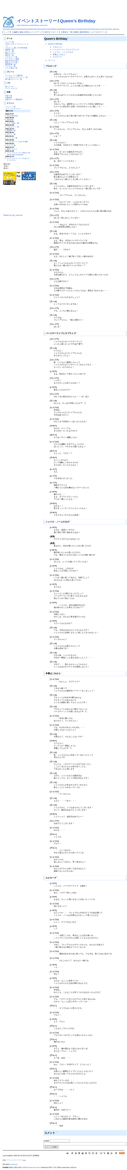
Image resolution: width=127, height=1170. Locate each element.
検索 (76, 32)
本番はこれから (59, 54)
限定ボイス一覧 (11, 63)
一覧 (70, 32)
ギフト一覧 (9, 51)
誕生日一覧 (9, 55)
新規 (65, 32)
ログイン (101, 32)
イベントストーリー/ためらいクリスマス (18, 159)
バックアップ (37, 32)
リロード (54, 32)
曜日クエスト (10, 53)
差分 (27, 32)
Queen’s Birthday (77, 20)
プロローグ (57, 47)
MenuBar (10, 119)
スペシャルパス (11, 88)
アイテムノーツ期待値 (13, 75)
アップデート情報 (12, 59)
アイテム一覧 (10, 66)
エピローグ (57, 57)
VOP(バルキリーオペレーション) (16, 45)
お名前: (46, 1141)
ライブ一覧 (9, 42)
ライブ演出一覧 (11, 68)
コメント (51, 60)
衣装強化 (8, 97)
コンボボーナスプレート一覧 (16, 77)
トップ (7, 32)
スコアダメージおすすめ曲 (17, 141)
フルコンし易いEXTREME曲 (16, 48)
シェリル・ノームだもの (63, 52)
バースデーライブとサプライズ (66, 50)
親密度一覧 (9, 50)
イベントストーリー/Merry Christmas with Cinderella (18, 153)
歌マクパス (9, 86)
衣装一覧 (8, 96)
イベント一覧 (10, 107)
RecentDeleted (12, 116)
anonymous (14, 1164)
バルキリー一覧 (11, 57)
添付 (47, 32)
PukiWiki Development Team (30, 1167)
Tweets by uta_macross (13, 215)
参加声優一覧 (10, 64)
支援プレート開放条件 (13, 99)
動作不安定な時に (12, 61)
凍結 (21, 32)
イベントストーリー (37, 20)
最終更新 (84, 32)
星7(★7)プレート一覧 (13, 79)
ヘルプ (93, 32)
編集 (16, 32)
